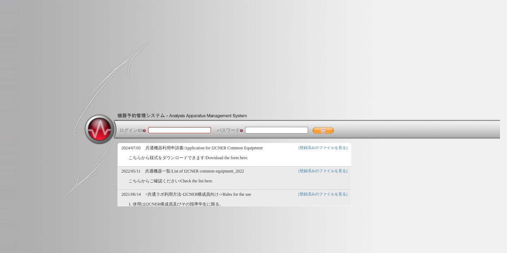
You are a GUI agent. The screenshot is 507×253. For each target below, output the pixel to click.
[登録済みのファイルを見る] (323, 147)
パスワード (228, 130)
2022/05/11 (130, 171)
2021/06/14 (131, 194)
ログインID (131, 130)
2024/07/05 (131, 147)
